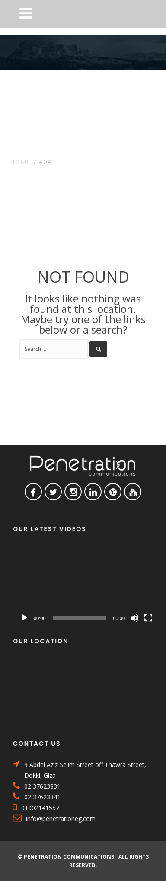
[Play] (24, 618)
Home (20, 162)
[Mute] (134, 618)
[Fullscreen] (148, 618)
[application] (86, 585)
